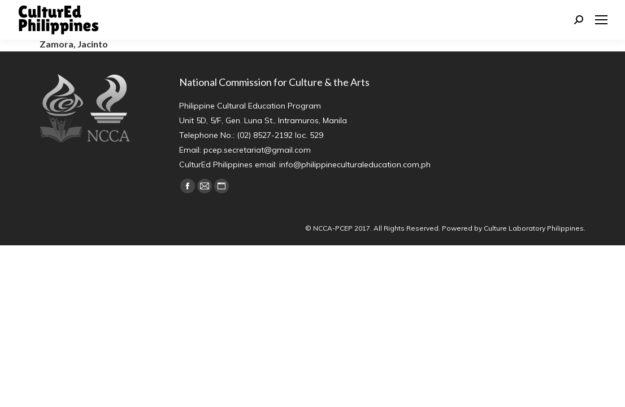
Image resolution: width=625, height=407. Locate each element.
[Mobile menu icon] (601, 20)
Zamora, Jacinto (74, 43)
